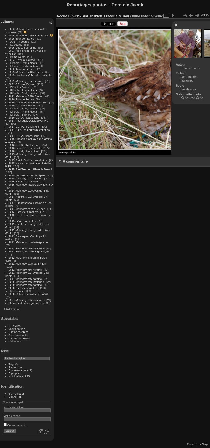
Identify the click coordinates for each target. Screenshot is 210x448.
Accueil (63, 16)
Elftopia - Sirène (20, 87)
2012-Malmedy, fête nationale (27, 248)
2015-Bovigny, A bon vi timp (25, 178)
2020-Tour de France (21, 99)
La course (16, 44)
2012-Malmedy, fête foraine (25, 269)
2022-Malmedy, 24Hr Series (26, 96)
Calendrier (15, 340)
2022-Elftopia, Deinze (22, 84)
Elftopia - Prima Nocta (23, 62)
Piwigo (205, 444)
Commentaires (18, 370)
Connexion (15, 396)
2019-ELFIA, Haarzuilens (24, 117)
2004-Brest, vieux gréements (26, 303)
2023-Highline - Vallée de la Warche (30, 74)
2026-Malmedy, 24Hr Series (26, 35)
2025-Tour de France (21, 38)
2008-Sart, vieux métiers (24, 287)
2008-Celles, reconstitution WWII (29, 293)
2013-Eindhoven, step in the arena (30, 214)
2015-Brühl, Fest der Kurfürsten (28, 160)
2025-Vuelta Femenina (22, 47)
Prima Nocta (17, 56)
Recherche (15, 367)
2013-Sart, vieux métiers (24, 211)
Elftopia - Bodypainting (24, 65)
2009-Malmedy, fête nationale (27, 281)
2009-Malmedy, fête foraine (25, 284)
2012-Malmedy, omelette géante (28, 242)
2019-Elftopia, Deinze (22, 105)
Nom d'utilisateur (14, 406)
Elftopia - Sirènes (20, 114)
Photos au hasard (19, 337)
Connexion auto (15, 425)
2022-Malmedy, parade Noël (26, 81)
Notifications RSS (19, 376)
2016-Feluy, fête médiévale (25, 147)
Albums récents (18, 334)
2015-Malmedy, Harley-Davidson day (31, 184)
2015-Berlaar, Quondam (23, 181)
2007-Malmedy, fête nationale (27, 300)
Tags (11, 364)
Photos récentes (18, 331)
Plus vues (15, 325)
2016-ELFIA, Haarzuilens (24, 151)
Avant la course (19, 41)
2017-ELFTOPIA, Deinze (24, 126)
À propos (14, 373)
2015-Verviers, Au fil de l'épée (27, 175)
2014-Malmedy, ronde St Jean (27, 208)
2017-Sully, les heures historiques (29, 129)
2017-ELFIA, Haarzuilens (24, 135)
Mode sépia (17, 290)
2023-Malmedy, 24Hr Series (26, 71)
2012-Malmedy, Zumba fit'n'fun (27, 263)
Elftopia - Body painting (24, 93)
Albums (7, 22)
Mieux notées (17, 328)
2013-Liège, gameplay (22, 220)
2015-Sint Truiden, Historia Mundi (30, 169)
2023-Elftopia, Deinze (22, 59)
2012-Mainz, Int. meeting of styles (29, 251)
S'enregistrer (16, 393)
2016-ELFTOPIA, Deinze (24, 144)
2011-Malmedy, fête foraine (25, 278)
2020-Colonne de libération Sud (28, 102)
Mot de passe (12, 415)
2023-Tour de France (21, 68)
